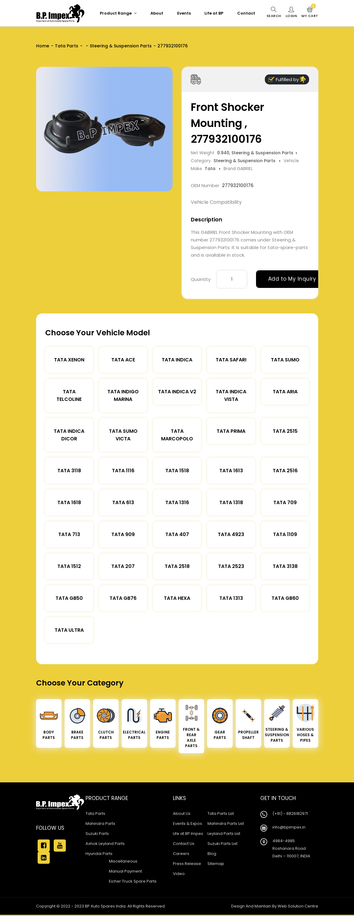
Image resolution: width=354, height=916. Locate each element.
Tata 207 (123, 566)
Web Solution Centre (298, 906)
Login (291, 12)
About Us (181, 813)
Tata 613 (123, 502)
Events (184, 13)
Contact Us (183, 843)
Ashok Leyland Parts (105, 843)
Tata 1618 (69, 502)
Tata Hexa (177, 598)
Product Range (118, 13)
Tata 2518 (177, 566)
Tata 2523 (231, 566)
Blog (211, 853)
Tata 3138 (285, 566)
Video (179, 874)
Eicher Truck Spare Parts (133, 881)
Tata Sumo (285, 359)
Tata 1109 (285, 534)
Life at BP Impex (188, 833)
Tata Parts (66, 46)
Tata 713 (69, 534)
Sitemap (215, 863)
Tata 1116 (123, 470)
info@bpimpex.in (288, 827)
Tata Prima (231, 431)
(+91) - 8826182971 (290, 813)
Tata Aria (285, 391)
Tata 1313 (231, 598)
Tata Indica (177, 359)
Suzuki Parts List (222, 843)
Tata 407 (177, 534)
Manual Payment (125, 871)
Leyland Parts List (223, 833)
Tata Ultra (69, 630)
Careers (181, 853)
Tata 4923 (231, 534)
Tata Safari (231, 359)
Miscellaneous (123, 861)
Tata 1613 (231, 470)
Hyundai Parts (99, 853)
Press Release (187, 863)
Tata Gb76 (123, 598)
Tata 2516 (285, 470)
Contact (246, 13)
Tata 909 (123, 534)
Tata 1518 (177, 470)
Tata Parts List (220, 813)
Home (42, 46)
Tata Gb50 (69, 598)
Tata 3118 (69, 470)
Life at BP (213, 13)
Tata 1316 (177, 502)
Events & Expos (187, 823)
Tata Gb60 (285, 598)
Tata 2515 (285, 431)
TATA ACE (123, 359)
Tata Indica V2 (177, 391)
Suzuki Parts (97, 833)
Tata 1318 (231, 502)
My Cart (310, 12)
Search (274, 12)
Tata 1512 (69, 566)
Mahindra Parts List (225, 823)
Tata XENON (69, 359)
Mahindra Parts (100, 823)
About (156, 13)
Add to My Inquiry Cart (299, 278)
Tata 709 (285, 502)
